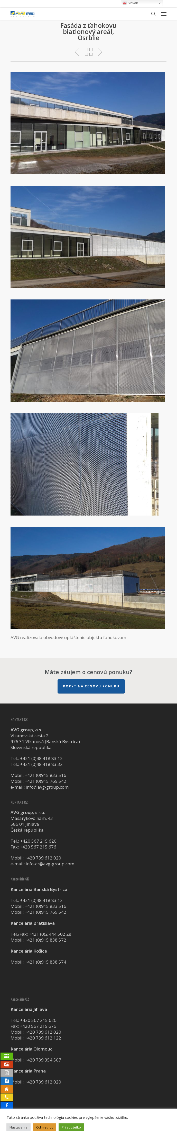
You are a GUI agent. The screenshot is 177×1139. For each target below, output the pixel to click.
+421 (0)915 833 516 (45, 775)
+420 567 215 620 (38, 841)
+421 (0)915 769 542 (45, 781)
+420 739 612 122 (43, 1038)
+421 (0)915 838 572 (45, 940)
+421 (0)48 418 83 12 (41, 758)
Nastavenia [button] (18, 1127)
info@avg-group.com (47, 787)
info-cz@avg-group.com (50, 864)
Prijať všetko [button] (71, 1127)
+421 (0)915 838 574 (45, 962)
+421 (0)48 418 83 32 (41, 764)
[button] (163, 13)
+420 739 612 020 (43, 858)
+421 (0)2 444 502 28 (50, 934)
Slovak (130, 3)
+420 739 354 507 (43, 1060)
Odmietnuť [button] (44, 1127)
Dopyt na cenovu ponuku (91, 686)
